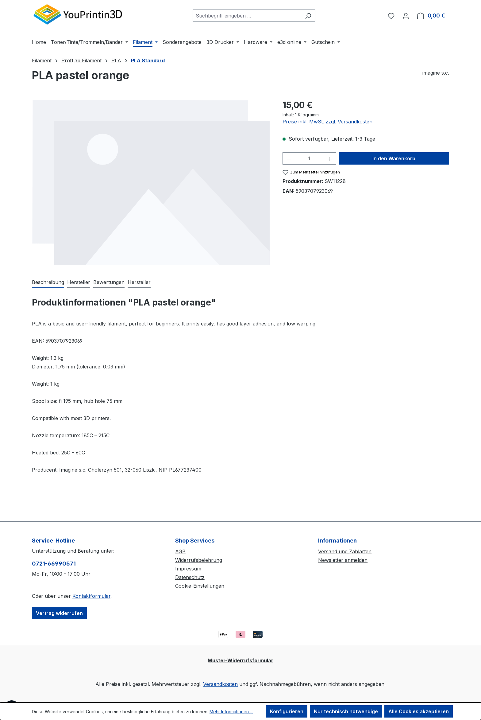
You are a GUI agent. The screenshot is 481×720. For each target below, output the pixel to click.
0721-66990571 (54, 563)
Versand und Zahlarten (344, 551)
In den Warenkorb (393, 158)
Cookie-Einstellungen (199, 586)
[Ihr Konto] (405, 16)
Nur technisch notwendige (346, 711)
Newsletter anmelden (342, 560)
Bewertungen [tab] (109, 282)
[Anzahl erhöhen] (330, 158)
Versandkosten (220, 684)
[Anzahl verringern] (289, 158)
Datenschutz (190, 577)
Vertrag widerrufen (59, 613)
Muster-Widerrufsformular (240, 660)
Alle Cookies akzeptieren (418, 711)
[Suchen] (308, 16)
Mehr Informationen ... (231, 711)
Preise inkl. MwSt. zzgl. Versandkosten (327, 122)
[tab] (48, 282)
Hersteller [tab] (78, 282)
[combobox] (247, 16)
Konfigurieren (286, 711)
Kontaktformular (91, 596)
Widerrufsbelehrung (198, 560)
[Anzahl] (309, 158)
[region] (151, 182)
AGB (180, 551)
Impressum (188, 569)
